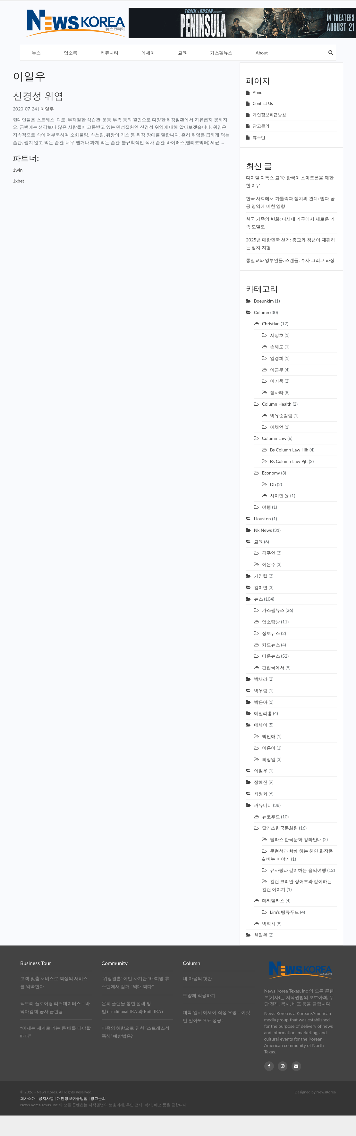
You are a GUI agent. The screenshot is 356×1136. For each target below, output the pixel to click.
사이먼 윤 (279, 495)
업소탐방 (271, 621)
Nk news (263, 530)
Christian (271, 323)
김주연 (268, 553)
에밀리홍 (263, 713)
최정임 (268, 759)
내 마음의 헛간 (197, 978)
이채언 (277, 427)
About (262, 52)
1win (17, 170)
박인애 (268, 736)
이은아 (268, 748)
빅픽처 (268, 923)
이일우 (47, 108)
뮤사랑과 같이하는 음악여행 (298, 870)
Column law (274, 438)
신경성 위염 (38, 95)
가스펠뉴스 (221, 52)
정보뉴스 (271, 633)
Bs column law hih (289, 449)
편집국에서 (273, 667)
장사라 (277, 392)
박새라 (260, 679)
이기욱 (277, 381)
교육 (182, 52)
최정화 (260, 793)
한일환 (260, 934)
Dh (273, 484)
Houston (262, 518)
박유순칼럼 (281, 415)
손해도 (277, 346)
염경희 (277, 358)
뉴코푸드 (271, 816)
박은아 (260, 702)
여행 (266, 507)
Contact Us (263, 103)
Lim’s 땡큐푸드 (284, 912)
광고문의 (261, 125)
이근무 (277, 369)
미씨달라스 (273, 900)
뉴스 (36, 52)
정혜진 (260, 782)
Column (261, 312)
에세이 (148, 52)
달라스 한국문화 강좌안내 (296, 839)
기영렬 (260, 576)
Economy (271, 472)
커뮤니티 (109, 52)
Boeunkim (264, 301)
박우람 (260, 690)
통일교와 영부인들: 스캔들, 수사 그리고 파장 (290, 260)
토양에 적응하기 (199, 995)
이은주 (268, 564)
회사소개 (28, 1098)
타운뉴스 (271, 656)
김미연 (260, 587)
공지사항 (46, 1098)
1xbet (18, 180)
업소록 (70, 52)
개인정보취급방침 (269, 114)
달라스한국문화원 (280, 828)
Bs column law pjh (289, 461)
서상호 (277, 335)
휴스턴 (259, 137)
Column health (277, 404)
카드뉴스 (271, 644)
